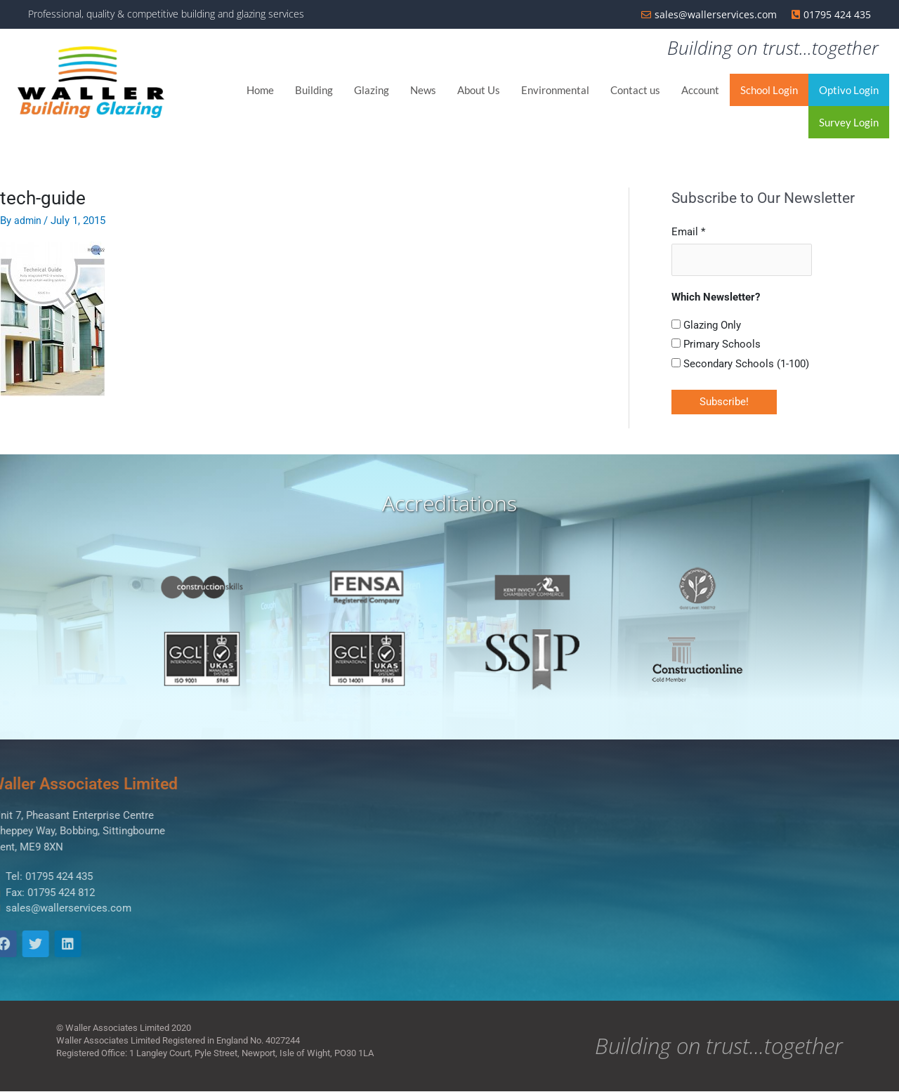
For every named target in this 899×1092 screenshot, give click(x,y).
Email (688, 232)
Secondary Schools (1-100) (740, 363)
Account (700, 91)
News (423, 91)
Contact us (635, 91)
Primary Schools (716, 344)
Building (314, 91)
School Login (769, 91)
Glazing (371, 91)
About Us (478, 91)
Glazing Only (706, 325)
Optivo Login (849, 91)
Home (260, 91)
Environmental (555, 91)
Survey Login (849, 123)
